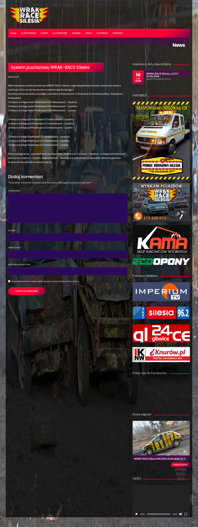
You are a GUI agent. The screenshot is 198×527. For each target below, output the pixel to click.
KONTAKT (118, 33)
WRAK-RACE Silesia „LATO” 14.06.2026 (162, 75)
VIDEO (88, 33)
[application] (161, 501)
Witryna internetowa (19, 264)
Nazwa (12, 230)
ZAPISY (44, 33)
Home (13, 33)
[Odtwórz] (136, 514)
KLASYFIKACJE (28, 33)
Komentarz (14, 191)
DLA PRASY (102, 33)
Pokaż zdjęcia (180, 465)
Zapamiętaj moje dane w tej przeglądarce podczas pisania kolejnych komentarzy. (45, 281)
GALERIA (76, 33)
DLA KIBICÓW (60, 33)
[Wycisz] (180, 514)
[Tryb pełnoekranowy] (185, 514)
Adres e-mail (15, 247)
